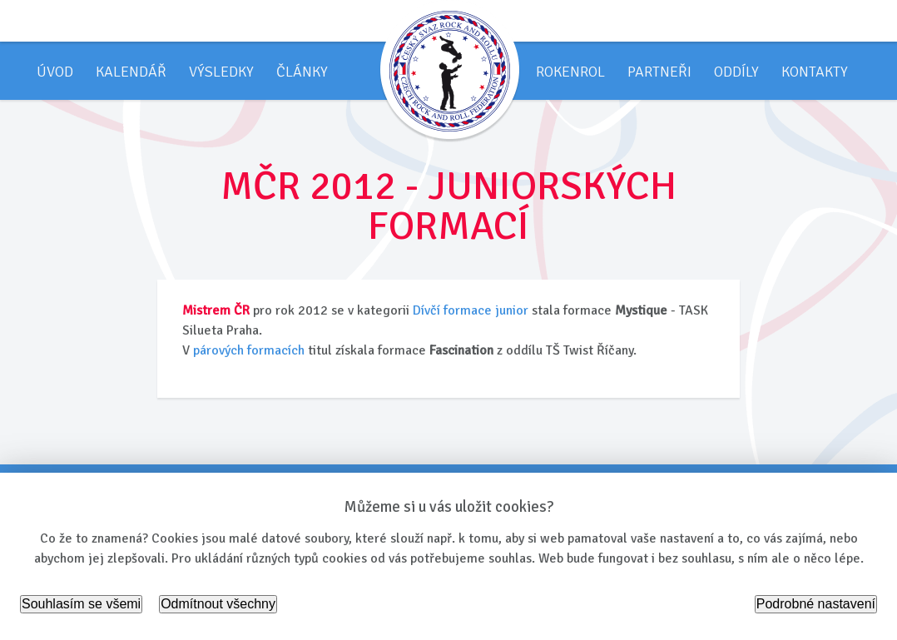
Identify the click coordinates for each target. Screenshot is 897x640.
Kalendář (131, 71)
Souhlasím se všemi (81, 604)
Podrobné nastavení (815, 604)
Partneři (659, 71)
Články (302, 71)
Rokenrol (570, 71)
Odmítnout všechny (218, 604)
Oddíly (736, 71)
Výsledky (221, 71)
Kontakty (814, 71)
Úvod (55, 71)
